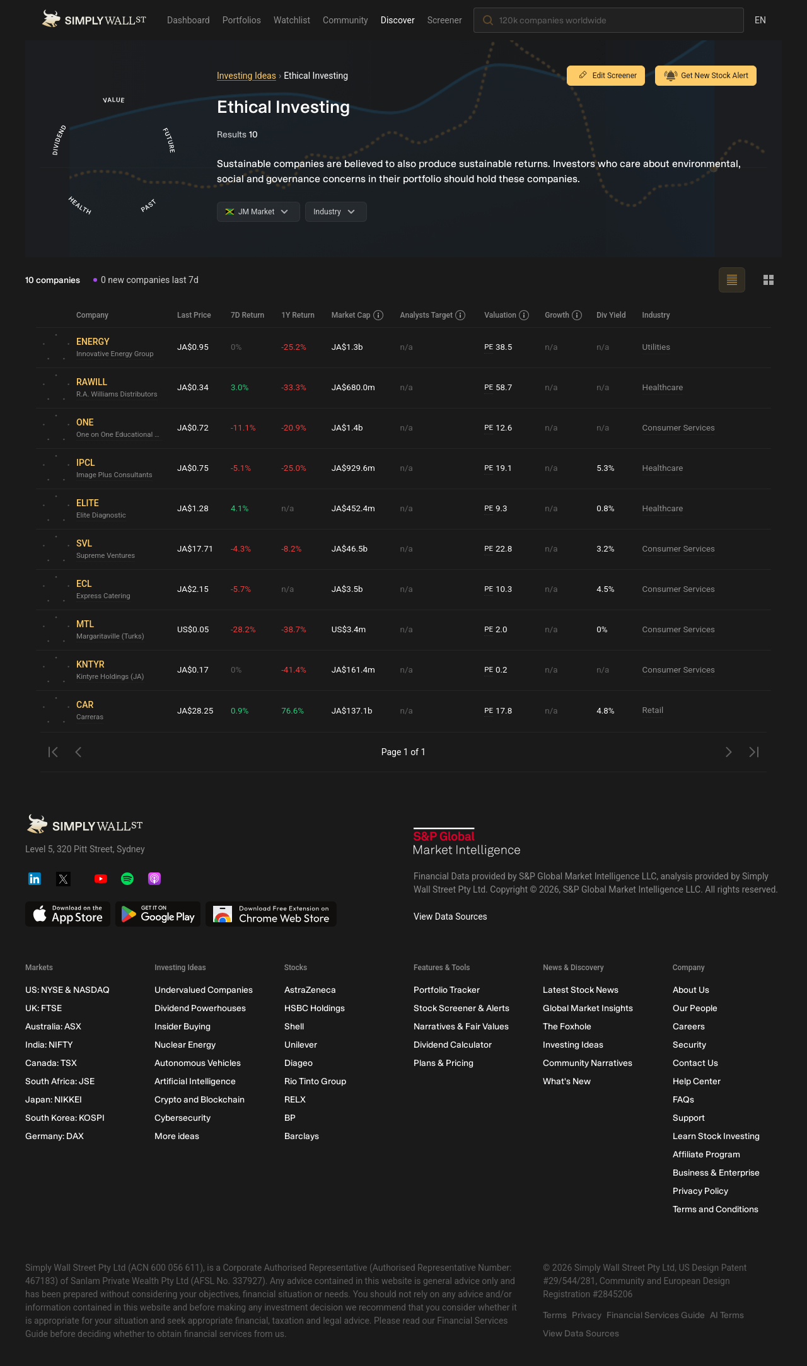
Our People (695, 1008)
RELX (295, 1099)
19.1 (499, 469)
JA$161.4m (355, 670)
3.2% (606, 549)
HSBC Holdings (314, 1008)
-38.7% (296, 630)
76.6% (295, 711)
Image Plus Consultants (116, 475)
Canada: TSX (51, 1063)
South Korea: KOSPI (65, 1118)
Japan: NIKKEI (53, 1099)
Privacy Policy (700, 1191)
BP (290, 1118)
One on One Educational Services (121, 435)
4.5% (606, 589)
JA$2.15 (193, 589)
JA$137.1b (354, 711)
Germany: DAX (54, 1136)
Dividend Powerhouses (200, 1008)
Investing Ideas (246, 76)
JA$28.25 (196, 711)
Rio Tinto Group (315, 1081)
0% (238, 347)
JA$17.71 (196, 549)
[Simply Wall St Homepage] (94, 18)
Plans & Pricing (443, 1063)
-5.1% (243, 468)
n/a (407, 347)
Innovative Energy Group (117, 354)
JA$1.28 (193, 509)
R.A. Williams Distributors (118, 394)
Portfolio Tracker (447, 990)
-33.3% (296, 388)
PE (489, 347)
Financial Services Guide (656, 1315)
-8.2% (294, 549)
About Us (691, 990)
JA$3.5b (349, 589)
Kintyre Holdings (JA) (112, 677)
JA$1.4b (349, 428)
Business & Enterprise (716, 1172)
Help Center (697, 1081)
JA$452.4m (355, 509)
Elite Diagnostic (102, 515)
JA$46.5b (352, 549)
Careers (689, 1026)
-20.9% (296, 428)
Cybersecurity (182, 1118)
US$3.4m (351, 630)
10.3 (499, 590)
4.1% (242, 509)
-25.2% (296, 347)
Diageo (298, 1063)
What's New (567, 1081)
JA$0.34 (193, 388)
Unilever (300, 1044)
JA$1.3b (349, 347)
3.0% (242, 388)
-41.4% (296, 670)
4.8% (606, 711)
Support (689, 1118)
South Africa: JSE (60, 1081)
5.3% (606, 468)
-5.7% (243, 589)
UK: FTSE (43, 1008)
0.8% (606, 509)
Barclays (301, 1136)
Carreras (90, 717)
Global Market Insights (588, 1008)
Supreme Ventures (107, 556)
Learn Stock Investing (716, 1136)
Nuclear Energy (185, 1044)
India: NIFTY (49, 1044)
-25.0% (296, 468)
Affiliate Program (706, 1154)
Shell (294, 1026)
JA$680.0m (355, 388)
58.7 (499, 388)
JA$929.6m (355, 468)
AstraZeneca (310, 990)
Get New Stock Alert (705, 75)
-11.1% (245, 428)
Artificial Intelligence (195, 1081)
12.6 (499, 428)
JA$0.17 (193, 670)
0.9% (242, 711)
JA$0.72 (193, 428)
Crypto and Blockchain (199, 1099)
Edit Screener (606, 75)
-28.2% (245, 630)
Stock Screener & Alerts (461, 1008)
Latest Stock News (580, 990)
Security (689, 1044)
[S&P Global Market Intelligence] (467, 844)
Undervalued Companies (203, 990)
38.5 (499, 348)
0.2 (497, 670)
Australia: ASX (53, 1026)
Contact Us (695, 1063)
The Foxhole (567, 1026)
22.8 (499, 549)
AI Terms (727, 1315)
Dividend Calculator (453, 1044)
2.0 (497, 630)
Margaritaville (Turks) (112, 636)
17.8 (499, 711)
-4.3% (243, 549)
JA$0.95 (193, 347)
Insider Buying (182, 1026)
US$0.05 (194, 630)
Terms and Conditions (715, 1209)
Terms (555, 1315)
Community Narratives (587, 1063)
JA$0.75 (193, 468)
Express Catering (104, 596)
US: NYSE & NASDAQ (67, 990)
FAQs (683, 1099)
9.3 (497, 509)
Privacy (586, 1315)
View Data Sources (450, 917)
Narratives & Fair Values (461, 1026)
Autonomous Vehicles (197, 1063)
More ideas (176, 1136)
